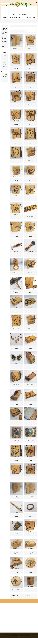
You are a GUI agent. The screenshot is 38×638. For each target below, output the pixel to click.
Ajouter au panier (35, 206)
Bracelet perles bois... (30, 514)
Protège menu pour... (16, 328)
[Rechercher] (6, 3)
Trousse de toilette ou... (30, 365)
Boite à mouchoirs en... (30, 309)
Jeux (34, 17)
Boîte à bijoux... (30, 346)
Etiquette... (30, 421)
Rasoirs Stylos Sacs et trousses (19, 14)
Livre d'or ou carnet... (16, 496)
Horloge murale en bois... (30, 570)
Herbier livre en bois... (16, 384)
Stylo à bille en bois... (16, 514)
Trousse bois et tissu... (30, 384)
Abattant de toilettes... (16, 272)
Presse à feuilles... (30, 402)
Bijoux (3, 39)
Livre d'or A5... (30, 272)
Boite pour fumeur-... (16, 421)
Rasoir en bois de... (16, 253)
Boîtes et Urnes (31, 7)
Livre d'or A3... (30, 48)
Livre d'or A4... (16, 85)
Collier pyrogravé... (16, 346)
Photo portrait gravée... (30, 216)
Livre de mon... (30, 589)
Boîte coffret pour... (30, 552)
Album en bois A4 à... (30, 496)
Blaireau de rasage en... (30, 253)
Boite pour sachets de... (16, 552)
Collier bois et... (16, 533)
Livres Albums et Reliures (21, 7)
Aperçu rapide (21, 40)
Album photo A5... (30, 328)
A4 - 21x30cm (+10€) (5, 74)
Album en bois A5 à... (16, 48)
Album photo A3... (30, 160)
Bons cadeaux (28, 17)
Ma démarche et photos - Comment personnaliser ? (13, 17)
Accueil (3, 25)
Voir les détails (21, 38)
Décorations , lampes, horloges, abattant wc (4, 34)
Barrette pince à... (16, 365)
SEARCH (10, 3)
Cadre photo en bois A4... (16, 440)
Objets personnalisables (9, 7)
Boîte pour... (16, 309)
